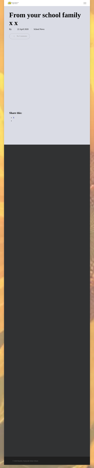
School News (39, 29)
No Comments (19, 36)
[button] (84, 3)
